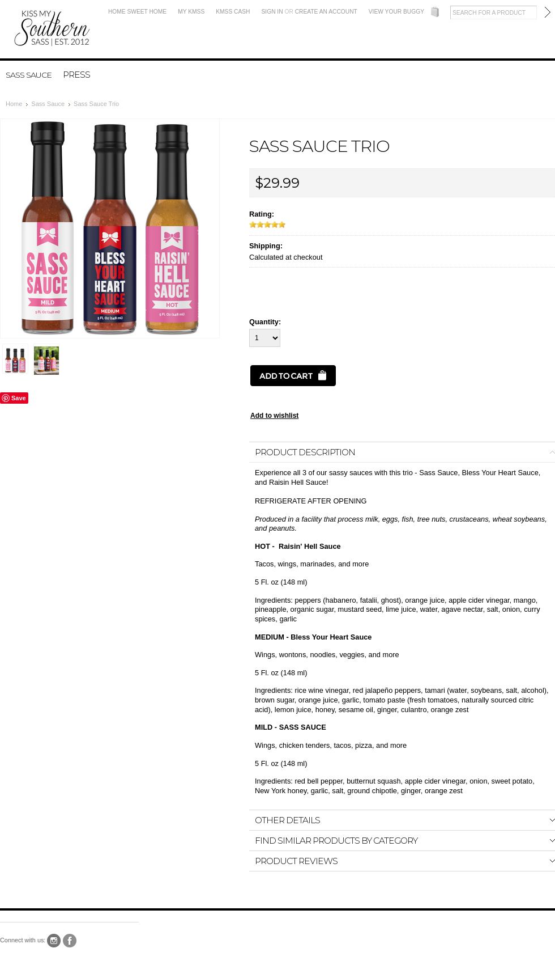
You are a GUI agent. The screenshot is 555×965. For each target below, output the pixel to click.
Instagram (54, 941)
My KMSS (191, 12)
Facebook (70, 941)
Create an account (326, 12)
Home (14, 103)
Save (18, 398)
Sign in (272, 12)
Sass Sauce (29, 75)
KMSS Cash (233, 12)
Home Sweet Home (137, 12)
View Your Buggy (396, 12)
